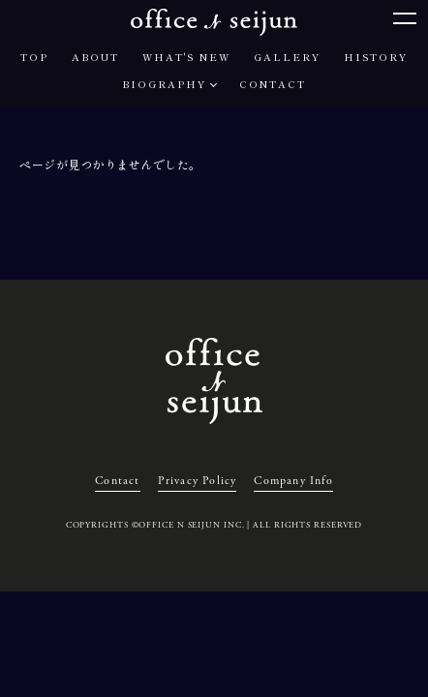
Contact (117, 480)
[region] (214, 164)
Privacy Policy (197, 480)
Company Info (293, 480)
